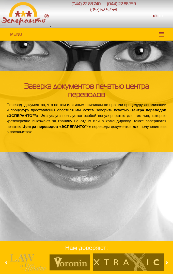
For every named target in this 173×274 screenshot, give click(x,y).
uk (155, 16)
